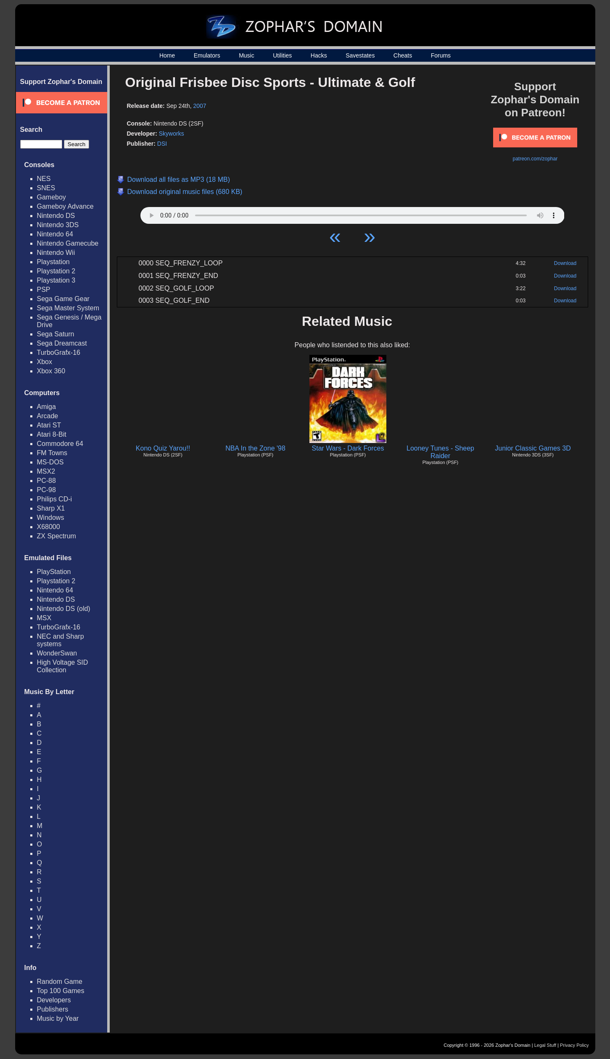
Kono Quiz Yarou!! (163, 448)
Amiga (46, 406)
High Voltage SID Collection (62, 666)
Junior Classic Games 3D (533, 448)
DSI (162, 143)
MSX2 (46, 471)
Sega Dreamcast (62, 343)
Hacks (319, 55)
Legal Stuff (545, 1045)
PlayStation (54, 571)
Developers (54, 1000)
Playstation (53, 261)
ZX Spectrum (56, 536)
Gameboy (51, 197)
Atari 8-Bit (51, 434)
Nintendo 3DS (58, 224)
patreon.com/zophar (534, 159)
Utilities (282, 55)
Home (167, 55)
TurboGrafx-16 (58, 352)
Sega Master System (68, 308)
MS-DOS (50, 462)
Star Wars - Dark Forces (348, 448)
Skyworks (171, 133)
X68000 (48, 526)
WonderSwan (57, 653)
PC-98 (46, 489)
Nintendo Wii (56, 252)
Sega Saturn (55, 334)
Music (246, 55)
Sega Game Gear (63, 298)
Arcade (47, 415)
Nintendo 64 (55, 234)
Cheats (402, 55)
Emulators (207, 55)
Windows (50, 517)
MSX (44, 617)
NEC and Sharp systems (60, 640)
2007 (199, 105)
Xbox (44, 361)
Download (565, 263)
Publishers (53, 1009)
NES (44, 178)
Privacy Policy (574, 1045)
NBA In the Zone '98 (255, 448)
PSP (43, 289)
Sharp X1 (51, 508)
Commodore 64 (60, 443)
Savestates (360, 55)
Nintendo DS (56, 215)
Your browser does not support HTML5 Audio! (352, 213)
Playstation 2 (56, 271)
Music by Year (58, 1018)
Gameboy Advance (65, 206)
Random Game (60, 981)
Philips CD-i (54, 499)
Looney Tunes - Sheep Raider (440, 452)
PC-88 (46, 480)
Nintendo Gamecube (68, 243)
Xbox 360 (51, 371)
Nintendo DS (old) (63, 608)
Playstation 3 (56, 280)
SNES (46, 187)
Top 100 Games (61, 990)
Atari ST (49, 425)
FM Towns (52, 452)
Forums (441, 55)
